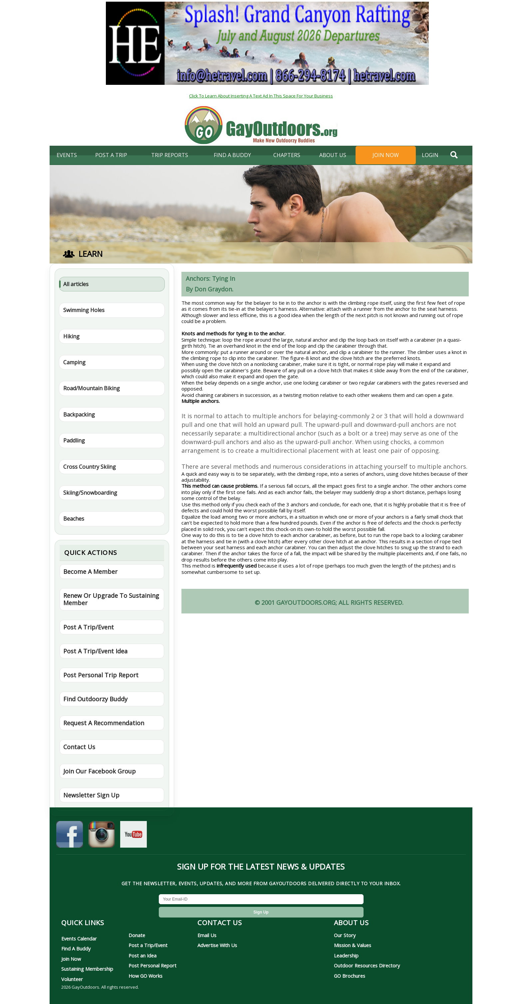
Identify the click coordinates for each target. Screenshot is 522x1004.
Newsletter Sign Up (91, 795)
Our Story (345, 935)
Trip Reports (169, 155)
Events (67, 155)
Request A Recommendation (103, 723)
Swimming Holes (84, 310)
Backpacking (79, 414)
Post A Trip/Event (88, 627)
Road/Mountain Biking (91, 388)
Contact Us (79, 747)
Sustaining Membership (87, 968)
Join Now (386, 155)
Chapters (286, 155)
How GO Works (145, 975)
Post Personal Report (152, 965)
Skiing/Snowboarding (90, 492)
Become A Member (90, 572)
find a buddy (232, 155)
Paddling (74, 440)
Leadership (346, 955)
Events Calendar (79, 938)
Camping (74, 362)
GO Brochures (349, 975)
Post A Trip (111, 155)
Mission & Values (352, 945)
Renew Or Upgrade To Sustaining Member (111, 599)
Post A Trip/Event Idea (95, 651)
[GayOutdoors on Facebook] (69, 836)
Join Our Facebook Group (99, 771)
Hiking (71, 336)
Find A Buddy (76, 948)
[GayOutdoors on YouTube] (133, 836)
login (430, 155)
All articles (76, 284)
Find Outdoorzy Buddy (95, 699)
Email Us (206, 935)
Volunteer (72, 979)
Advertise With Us (217, 945)
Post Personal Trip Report (100, 675)
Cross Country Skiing (89, 466)
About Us (332, 155)
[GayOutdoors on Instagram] (101, 836)
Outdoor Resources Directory (367, 965)
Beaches (73, 518)
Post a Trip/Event (148, 945)
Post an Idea (142, 955)
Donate (137, 935)
